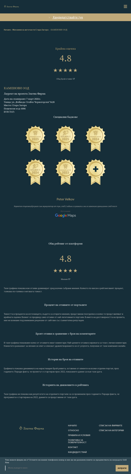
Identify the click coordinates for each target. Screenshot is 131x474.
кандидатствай (77, 452)
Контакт (73, 447)
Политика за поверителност (77, 441)
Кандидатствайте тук (65, 17)
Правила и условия (79, 435)
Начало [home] (7, 30)
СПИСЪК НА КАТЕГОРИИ (111, 430)
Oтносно (73, 430)
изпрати (122, 468)
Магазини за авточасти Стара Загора (30, 30)
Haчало (72, 426)
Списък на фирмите (110, 426)
